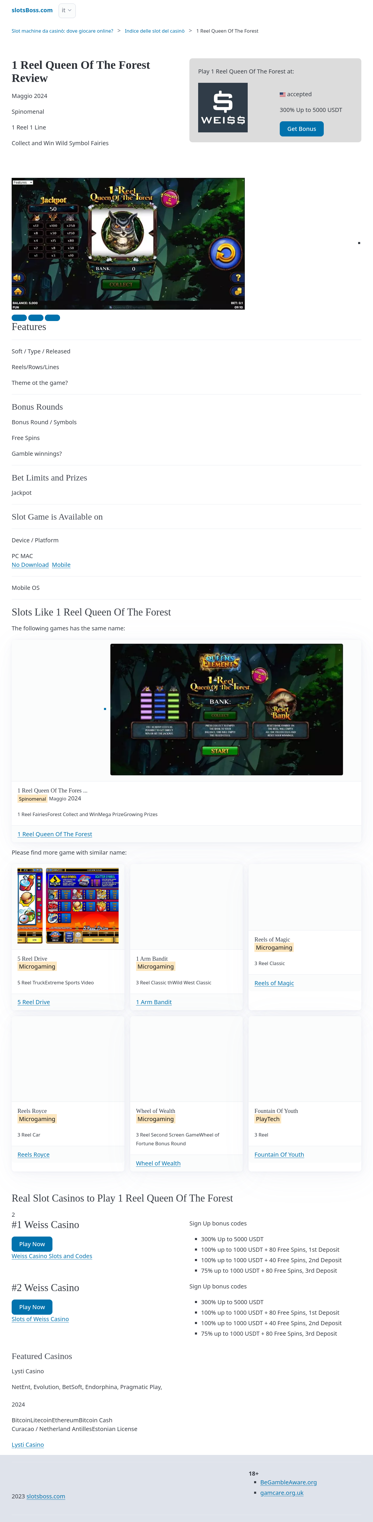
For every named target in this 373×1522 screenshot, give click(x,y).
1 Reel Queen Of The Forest (54, 834)
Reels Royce (33, 1154)
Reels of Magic (274, 983)
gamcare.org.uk (281, 1493)
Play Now (32, 1244)
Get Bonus (301, 129)
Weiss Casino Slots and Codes (52, 1256)
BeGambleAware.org (288, 1482)
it (63, 10)
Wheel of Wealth (158, 1163)
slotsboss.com (46, 1496)
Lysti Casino (28, 1445)
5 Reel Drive (33, 1002)
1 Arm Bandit (154, 1002)
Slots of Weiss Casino (40, 1319)
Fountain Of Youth (279, 1154)
